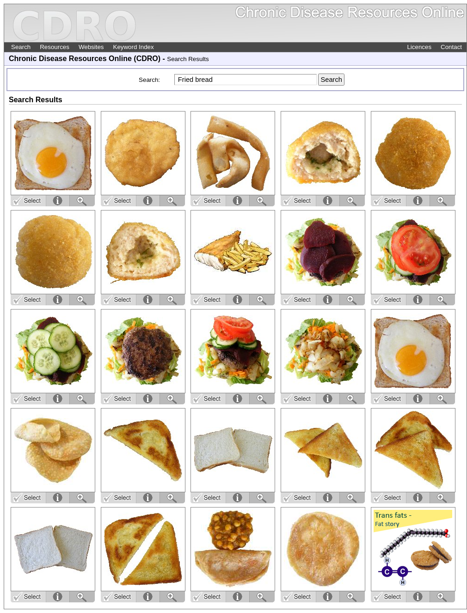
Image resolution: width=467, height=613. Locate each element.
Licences (419, 46)
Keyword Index (133, 46)
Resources (54, 46)
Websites (91, 46)
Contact (451, 46)
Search (21, 46)
